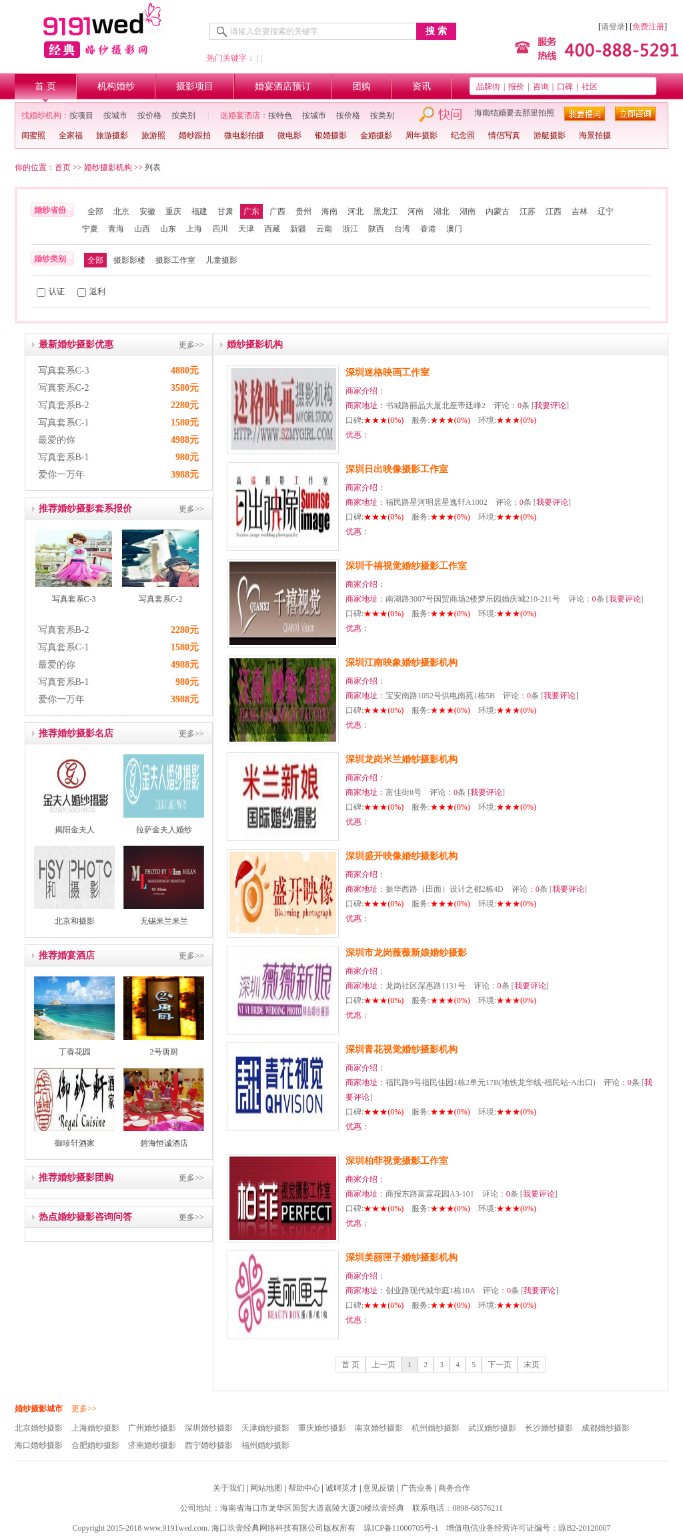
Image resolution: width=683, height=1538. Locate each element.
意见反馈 (379, 1488)
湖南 (468, 211)
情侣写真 (504, 135)
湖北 (442, 211)
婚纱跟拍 (195, 135)
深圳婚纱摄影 (209, 1428)
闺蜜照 (33, 135)
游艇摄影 (550, 135)
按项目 (81, 115)
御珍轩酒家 (75, 1143)
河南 (416, 211)
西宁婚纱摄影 (209, 1445)
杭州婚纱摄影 (436, 1428)
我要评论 (550, 405)
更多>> (191, 344)
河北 (356, 211)
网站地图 (266, 1488)
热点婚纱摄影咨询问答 (85, 1217)
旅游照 (153, 135)
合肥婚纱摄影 (95, 1445)
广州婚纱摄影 (152, 1428)
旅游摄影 (112, 135)
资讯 (421, 86)
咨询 (541, 86)
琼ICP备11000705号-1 (401, 1528)
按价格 (149, 115)
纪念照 (463, 135)
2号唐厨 (164, 1051)
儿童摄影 (221, 260)
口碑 (565, 86)
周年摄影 (422, 135)
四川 (220, 228)
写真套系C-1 (63, 423)
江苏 (528, 211)
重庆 (173, 211)
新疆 (298, 228)
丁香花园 (75, 1051)
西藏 (272, 228)
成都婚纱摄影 (606, 1428)
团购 (361, 86)
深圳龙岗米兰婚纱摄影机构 (402, 759)
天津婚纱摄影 (265, 1428)
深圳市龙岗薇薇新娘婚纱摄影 (406, 953)
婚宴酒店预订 (283, 86)
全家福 (71, 135)
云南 (324, 228)
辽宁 (606, 211)
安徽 (147, 211)
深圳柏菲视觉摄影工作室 (397, 1161)
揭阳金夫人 (75, 829)
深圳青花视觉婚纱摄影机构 (402, 1049)
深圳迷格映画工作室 (388, 372)
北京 (121, 211)
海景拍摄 (595, 135)
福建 (199, 211)
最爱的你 (56, 440)
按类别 (183, 115)
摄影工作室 (175, 260)
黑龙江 (386, 211)
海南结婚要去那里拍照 (514, 112)
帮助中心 (304, 1488)
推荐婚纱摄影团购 (76, 1178)
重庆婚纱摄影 (322, 1428)
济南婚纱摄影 (152, 1445)
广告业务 (417, 1488)
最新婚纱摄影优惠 (76, 344)
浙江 (350, 228)
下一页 (500, 1364)
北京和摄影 (75, 921)
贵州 (303, 211)
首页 (63, 167)
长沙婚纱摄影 (549, 1428)
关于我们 (229, 1488)
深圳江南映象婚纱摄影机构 (402, 663)
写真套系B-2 (63, 405)
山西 (142, 228)
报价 (516, 86)
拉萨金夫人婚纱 (164, 829)
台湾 (402, 228)
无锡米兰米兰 (164, 921)
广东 (251, 211)
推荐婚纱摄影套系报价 (85, 509)
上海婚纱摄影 (95, 1428)
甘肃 (225, 211)
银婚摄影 (331, 135)
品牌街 (488, 86)
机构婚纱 (116, 86)
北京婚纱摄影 (39, 1428)
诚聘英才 (341, 1488)
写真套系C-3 (63, 370)
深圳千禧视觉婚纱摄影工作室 (406, 566)
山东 (168, 228)
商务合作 (454, 1488)
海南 (329, 211)
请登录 (613, 26)
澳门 (454, 228)
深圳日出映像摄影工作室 (397, 469)
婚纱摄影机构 (108, 167)
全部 (95, 211)
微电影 (289, 135)
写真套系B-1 (63, 457)
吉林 (580, 211)
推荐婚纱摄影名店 (76, 733)
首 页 (45, 86)
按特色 (280, 115)
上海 (194, 228)
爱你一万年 (61, 475)
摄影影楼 (129, 260)
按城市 (115, 115)
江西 (554, 211)
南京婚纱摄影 (379, 1428)
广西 (277, 211)
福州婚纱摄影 (265, 1445)
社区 (590, 86)
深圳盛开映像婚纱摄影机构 (402, 856)
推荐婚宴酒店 (67, 955)
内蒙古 (498, 211)
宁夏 (90, 228)
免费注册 (648, 26)
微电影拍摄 (244, 135)
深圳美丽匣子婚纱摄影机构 (402, 1258)
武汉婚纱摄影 (492, 1428)
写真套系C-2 (63, 388)
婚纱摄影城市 (39, 1408)
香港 (428, 228)
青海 (116, 228)
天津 (246, 228)
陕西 (376, 228)
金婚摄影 (376, 135)
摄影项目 (194, 86)
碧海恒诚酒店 (164, 1143)
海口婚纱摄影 (39, 1445)
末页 (532, 1364)
